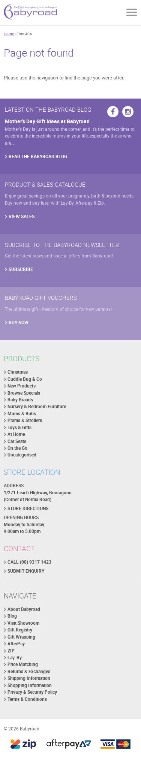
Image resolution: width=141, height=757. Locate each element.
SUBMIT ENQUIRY (26, 571)
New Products (22, 386)
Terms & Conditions (27, 699)
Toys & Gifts (20, 427)
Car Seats (17, 441)
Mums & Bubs (22, 413)
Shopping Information (30, 685)
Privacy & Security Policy (32, 692)
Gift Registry (20, 630)
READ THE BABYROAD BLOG (38, 156)
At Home (16, 434)
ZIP (11, 651)
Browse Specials (24, 393)
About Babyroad (24, 609)
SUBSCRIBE (21, 269)
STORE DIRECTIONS (28, 508)
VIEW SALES (21, 216)
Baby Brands (20, 399)
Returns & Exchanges (29, 671)
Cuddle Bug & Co (25, 379)
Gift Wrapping (21, 637)
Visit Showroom (23, 623)
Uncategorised (22, 455)
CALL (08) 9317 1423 (29, 562)
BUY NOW (18, 322)
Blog (12, 616)
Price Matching (23, 664)
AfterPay (16, 643)
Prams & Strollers (25, 420)
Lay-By (15, 657)
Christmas (18, 372)
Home (9, 33)
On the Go (17, 448)
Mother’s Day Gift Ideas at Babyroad (47, 121)
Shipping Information (29, 678)
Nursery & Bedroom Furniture (37, 406)
